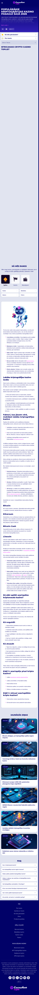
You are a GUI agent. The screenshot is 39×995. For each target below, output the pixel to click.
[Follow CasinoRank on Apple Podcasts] (28, 977)
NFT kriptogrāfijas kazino (19, 950)
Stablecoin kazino (19, 953)
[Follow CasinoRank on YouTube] (21, 977)
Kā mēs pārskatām (19, 913)
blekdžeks (18, 575)
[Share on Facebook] (6, 29)
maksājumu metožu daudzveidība (19, 677)
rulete (13, 575)
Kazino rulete (19, 935)
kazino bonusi (30, 361)
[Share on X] (2, 29)
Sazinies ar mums (19, 911)
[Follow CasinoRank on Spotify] (24, 977)
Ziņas (19, 916)
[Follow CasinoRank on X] (17, 977)
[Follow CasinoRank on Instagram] (13, 977)
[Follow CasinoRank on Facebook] (10, 977)
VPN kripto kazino (19, 956)
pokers (25, 575)
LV (19, 981)
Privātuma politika (19, 919)
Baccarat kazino (19, 929)
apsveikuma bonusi (18, 439)
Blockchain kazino (19, 948)
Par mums (19, 908)
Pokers (19, 937)
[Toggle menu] (2, 2)
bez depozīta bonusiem (14, 494)
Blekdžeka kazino (19, 932)
